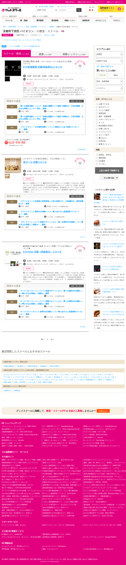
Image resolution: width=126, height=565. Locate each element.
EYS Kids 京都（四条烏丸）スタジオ (42, 252)
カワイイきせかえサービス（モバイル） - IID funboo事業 (21, 537)
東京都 (41, 6)
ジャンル (9, 20)
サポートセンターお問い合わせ (61, 559)
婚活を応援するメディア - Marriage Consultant (18, 499)
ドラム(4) (47, 377)
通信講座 (54, 20)
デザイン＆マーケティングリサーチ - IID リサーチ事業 (102, 525)
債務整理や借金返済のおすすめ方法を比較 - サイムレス (103, 477)
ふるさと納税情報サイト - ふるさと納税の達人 (59, 465)
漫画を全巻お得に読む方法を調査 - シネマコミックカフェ (104, 507)
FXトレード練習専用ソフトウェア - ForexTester (59, 493)
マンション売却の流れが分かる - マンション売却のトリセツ (104, 485)
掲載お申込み (69, 2)
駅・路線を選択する (105, 66)
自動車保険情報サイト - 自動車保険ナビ (97, 496)
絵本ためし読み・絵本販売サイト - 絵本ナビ (17, 513)
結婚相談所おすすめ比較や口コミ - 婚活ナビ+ (58, 513)
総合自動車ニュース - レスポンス (13, 429)
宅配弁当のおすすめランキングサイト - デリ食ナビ (60, 482)
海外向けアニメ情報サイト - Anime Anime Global (59, 435)
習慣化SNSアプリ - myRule (11, 465)
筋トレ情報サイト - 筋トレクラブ (13, 479)
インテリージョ (103, 132)
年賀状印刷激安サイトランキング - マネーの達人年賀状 (62, 471)
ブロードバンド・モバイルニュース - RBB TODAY (19, 426)
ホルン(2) (32, 382)
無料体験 (101, 158)
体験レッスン (69, 20)
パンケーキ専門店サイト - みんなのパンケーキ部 (59, 505)
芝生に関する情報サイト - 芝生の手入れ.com (58, 460)
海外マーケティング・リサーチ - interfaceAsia (58, 525)
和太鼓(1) (57, 377)
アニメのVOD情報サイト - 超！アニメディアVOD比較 (102, 491)
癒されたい (102, 138)
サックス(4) (30, 380)
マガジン (116, 20)
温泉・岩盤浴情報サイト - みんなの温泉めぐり (18, 510)
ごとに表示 (16, 53)
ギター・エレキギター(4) (48, 374)
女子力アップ (102, 107)
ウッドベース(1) (95, 374)
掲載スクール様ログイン (115, 2)
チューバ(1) (7, 380)
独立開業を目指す (104, 126)
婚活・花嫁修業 (103, 116)
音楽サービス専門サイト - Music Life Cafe (98, 516)
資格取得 (85, 20)
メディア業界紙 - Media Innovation (96, 435)
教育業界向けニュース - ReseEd (13, 440)
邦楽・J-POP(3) (19, 382)
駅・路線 (24, 20)
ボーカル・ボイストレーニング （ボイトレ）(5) (19, 374)
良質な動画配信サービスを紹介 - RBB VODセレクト (102, 474)
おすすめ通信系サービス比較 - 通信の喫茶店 (99, 513)
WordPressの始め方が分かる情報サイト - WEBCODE (102, 465)
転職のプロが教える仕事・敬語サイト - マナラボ (18, 477)
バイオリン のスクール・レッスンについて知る (22, 40)
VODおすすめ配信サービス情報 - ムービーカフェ (101, 510)
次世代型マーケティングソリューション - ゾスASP (101, 460)
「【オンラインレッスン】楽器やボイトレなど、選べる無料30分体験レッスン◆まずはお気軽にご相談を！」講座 (51, 223)
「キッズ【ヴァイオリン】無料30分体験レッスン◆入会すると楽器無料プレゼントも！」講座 (51, 313)
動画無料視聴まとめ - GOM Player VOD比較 (58, 488)
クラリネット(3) (56, 380)
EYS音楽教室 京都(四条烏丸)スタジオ (42, 67)
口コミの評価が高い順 (32, 46)
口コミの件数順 (14, 46)
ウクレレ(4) (64, 374)
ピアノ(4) (6, 377)
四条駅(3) (43, 366)
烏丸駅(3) (20, 366)
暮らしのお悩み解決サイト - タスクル (56, 477)
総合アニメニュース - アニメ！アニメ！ (56, 432)
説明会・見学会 (103, 155)
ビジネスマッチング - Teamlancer (54, 546)
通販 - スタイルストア (50, 549)
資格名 (115, 75)
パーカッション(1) (70, 377)
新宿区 (46, 6)
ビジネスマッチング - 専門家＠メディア (15, 546)
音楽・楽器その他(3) (45, 382)
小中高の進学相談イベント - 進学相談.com (98, 549)
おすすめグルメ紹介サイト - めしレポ (15, 482)
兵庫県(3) (17, 390)
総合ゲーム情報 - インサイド (11, 443)
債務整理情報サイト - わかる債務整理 (15, 505)
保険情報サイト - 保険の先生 (53, 510)
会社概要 (5, 559)
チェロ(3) (83, 374)
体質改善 (101, 113)
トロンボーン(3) (108, 377)
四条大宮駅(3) (54, 366)
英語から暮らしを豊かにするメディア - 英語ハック (60, 468)
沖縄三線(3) (7, 382)
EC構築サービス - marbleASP (12, 534)
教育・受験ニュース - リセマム (12, 437)
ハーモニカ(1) (95, 377)
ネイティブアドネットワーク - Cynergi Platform (100, 537)
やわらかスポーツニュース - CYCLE (55, 446)
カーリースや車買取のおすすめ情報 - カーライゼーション (21, 491)
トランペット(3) (42, 380)
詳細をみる (103, 411)
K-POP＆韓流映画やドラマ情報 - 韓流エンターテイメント (22, 471)
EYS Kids (82, 327)
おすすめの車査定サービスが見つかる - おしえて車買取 (21, 493)
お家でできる (102, 104)
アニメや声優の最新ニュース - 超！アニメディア (59, 437)
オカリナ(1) (83, 377)
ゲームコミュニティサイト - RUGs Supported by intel (61, 429)
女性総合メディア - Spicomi (93, 499)
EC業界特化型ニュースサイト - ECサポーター (100, 429)
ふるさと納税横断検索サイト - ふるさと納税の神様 (60, 502)
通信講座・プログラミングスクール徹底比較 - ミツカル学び (104, 505)
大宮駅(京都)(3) (32, 366)
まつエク (64, 6)
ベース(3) (74, 374)
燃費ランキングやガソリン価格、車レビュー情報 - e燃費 (21, 460)
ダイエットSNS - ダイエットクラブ (14, 474)
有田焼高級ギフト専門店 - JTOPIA (95, 482)
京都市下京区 (20, 35)
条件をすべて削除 (49, 35)
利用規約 (12, 559)
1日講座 (100, 161)
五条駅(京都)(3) (8, 366)
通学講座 (39, 20)
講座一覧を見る (76, 101)
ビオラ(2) (107, 374)
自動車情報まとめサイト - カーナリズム (15, 516)
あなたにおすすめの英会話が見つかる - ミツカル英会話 (62, 479)
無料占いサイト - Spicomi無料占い (95, 502)
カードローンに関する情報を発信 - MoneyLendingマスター (104, 493)
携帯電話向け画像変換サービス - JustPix (56, 534)
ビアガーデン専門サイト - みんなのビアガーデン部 (19, 468)
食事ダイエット (103, 144)
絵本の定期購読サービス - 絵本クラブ (56, 507)
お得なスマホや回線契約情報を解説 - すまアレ (18, 485)
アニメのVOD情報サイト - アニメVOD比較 (16, 502)
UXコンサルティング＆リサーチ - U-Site (56, 499)
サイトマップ (99, 2)
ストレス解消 (102, 110)
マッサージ (71, 6)
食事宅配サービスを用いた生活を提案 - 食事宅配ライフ (62, 485)
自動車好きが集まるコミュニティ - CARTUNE (58, 516)
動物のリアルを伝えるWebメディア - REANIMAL (59, 443)
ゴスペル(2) (69, 380)
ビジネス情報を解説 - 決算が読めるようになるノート (102, 446)
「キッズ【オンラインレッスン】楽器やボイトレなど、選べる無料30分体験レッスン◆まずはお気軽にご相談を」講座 (51, 292)
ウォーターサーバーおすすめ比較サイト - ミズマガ (101, 468)
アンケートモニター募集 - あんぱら (14, 525)
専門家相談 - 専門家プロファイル (13, 549)
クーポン (101, 164)
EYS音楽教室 (81, 149)
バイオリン (34, 35)
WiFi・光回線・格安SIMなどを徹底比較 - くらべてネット (21, 496)
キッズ (100, 123)
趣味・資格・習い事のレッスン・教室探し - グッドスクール (104, 463)
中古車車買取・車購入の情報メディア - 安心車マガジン (62, 474)
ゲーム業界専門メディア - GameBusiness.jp (58, 426)
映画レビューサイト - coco (52, 463)
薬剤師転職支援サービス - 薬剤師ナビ (56, 496)
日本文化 (101, 141)
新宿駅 (51, 6)
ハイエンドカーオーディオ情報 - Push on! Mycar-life (20, 435)
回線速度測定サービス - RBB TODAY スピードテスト (20, 463)
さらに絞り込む (109, 178)
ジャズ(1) (79, 380)
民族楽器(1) (90, 380)
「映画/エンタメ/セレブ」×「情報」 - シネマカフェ (60, 440)
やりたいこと (100, 20)
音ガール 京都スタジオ (35, 162)
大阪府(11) (7, 390)
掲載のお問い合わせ (84, 2)
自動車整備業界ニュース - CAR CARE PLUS (17, 432)
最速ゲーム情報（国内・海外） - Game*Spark (17, 446)
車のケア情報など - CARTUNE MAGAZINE (16, 488)
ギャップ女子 (102, 135)
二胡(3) (99, 380)
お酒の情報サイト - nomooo (93, 437)
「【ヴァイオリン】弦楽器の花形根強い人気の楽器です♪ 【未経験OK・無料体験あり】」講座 (51, 202)
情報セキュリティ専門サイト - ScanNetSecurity (100, 426)
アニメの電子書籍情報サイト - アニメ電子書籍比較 (60, 491)
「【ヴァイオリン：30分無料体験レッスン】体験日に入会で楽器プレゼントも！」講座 (49, 128)
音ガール (83, 237)
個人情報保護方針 (23, 559)
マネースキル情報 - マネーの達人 (95, 432)
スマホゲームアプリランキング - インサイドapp (100, 488)
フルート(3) (18, 380)
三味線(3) (108, 380)
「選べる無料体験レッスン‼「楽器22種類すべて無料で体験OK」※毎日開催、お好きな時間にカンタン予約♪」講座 (51, 107)
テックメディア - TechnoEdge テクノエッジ (99, 440)
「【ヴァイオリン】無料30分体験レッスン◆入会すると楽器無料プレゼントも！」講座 (49, 213)
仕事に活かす (102, 129)
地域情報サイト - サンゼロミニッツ (14, 507)
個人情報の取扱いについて (39, 559)
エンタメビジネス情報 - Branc (94, 443)
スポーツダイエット (105, 119)
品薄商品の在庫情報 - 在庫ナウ (53, 537)
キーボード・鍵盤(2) (34, 377)
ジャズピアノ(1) (18, 377)
